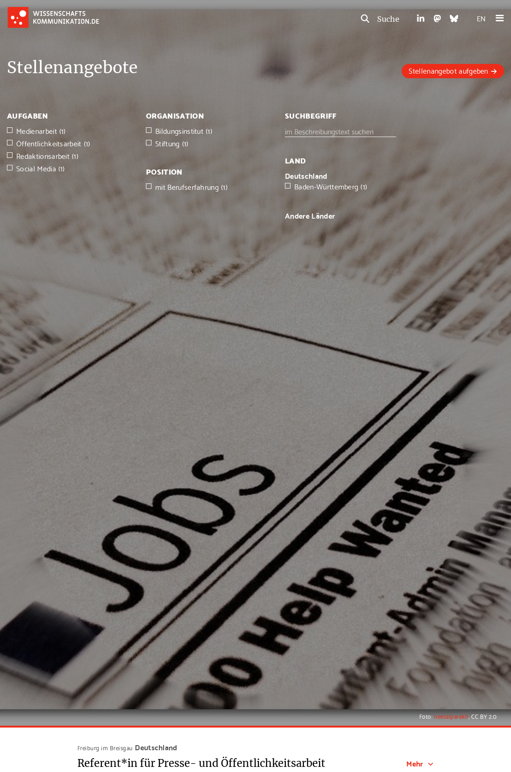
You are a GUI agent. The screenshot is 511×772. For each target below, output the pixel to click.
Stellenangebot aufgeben (448, 70)
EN (481, 18)
